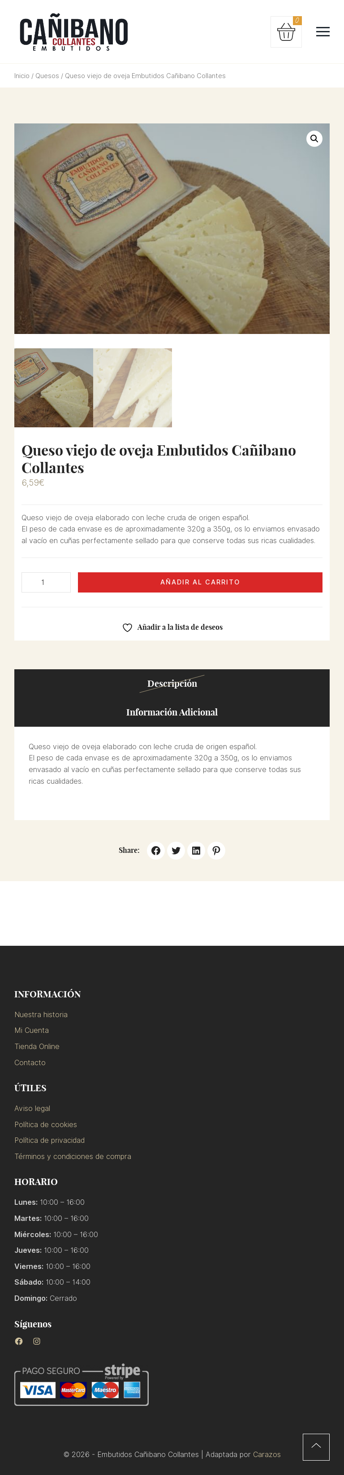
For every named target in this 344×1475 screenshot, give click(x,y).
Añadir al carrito (200, 582)
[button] (314, 139)
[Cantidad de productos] (46, 582)
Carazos (267, 1454)
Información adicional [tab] (172, 712)
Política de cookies (45, 1124)
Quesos (47, 75)
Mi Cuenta (31, 1030)
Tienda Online (37, 1046)
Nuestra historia (41, 1014)
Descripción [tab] (172, 683)
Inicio (22, 75)
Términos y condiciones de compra (72, 1156)
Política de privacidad (49, 1140)
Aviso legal (32, 1108)
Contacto (30, 1062)
